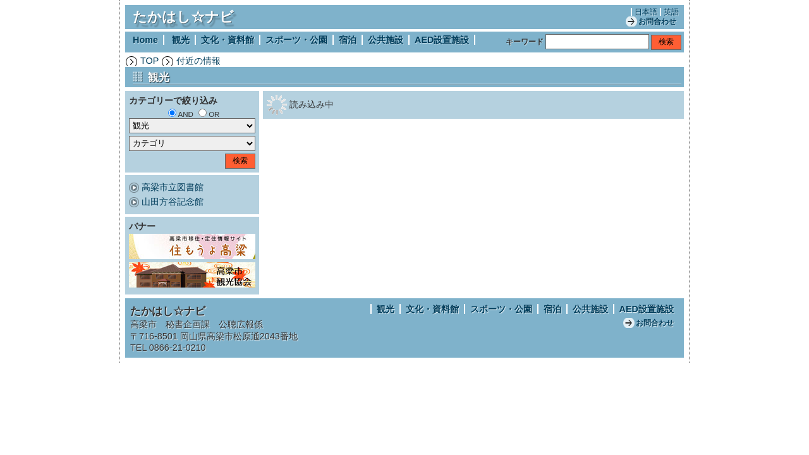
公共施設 (385, 40)
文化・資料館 (227, 40)
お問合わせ (657, 21)
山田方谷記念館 (173, 202)
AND (185, 114)
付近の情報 (198, 61)
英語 (671, 12)
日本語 (646, 12)
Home (145, 40)
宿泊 (347, 40)
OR (214, 114)
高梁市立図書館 (173, 187)
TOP (149, 61)
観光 (181, 40)
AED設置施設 (442, 40)
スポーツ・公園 (296, 40)
